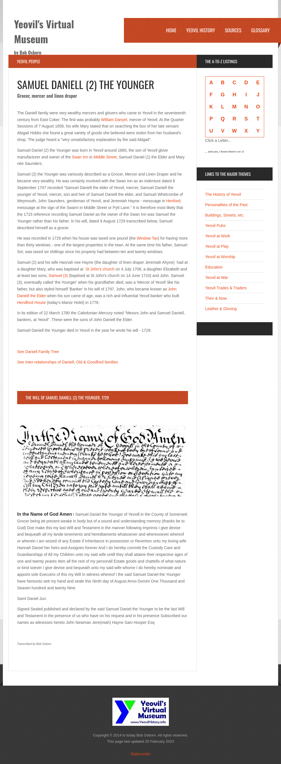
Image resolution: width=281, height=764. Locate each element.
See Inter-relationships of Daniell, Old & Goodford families (67, 362)
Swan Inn (80, 157)
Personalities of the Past (226, 205)
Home (171, 30)
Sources (233, 30)
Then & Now (216, 298)
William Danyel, (114, 119)
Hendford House (31, 302)
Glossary (260, 30)
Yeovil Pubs (215, 225)
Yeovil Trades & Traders (226, 288)
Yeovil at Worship (220, 256)
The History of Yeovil (223, 194)
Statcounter (140, 754)
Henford (173, 201)
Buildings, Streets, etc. (224, 215)
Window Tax (147, 238)
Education (214, 267)
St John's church (99, 269)
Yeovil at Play (217, 246)
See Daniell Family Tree (38, 351)
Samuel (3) (58, 275)
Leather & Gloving (221, 308)
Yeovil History (200, 30)
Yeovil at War (216, 277)
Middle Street (105, 157)
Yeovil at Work (217, 236)
